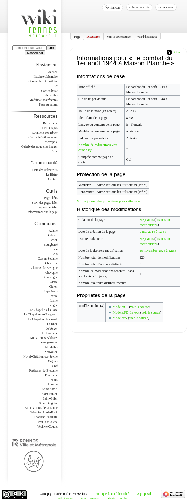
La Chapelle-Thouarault (43, 319)
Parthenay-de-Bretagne (43, 370)
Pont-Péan (51, 375)
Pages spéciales (48, 207)
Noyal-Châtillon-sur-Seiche (40, 356)
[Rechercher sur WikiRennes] (29, 47)
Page (77, 36)
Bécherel (52, 235)
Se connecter (166, 7)
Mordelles (51, 347)
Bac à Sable (50, 123)
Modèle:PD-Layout (126, 312)
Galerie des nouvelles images (39, 146)
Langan (52, 305)
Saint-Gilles (50, 398)
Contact (53, 179)
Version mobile (117, 498)
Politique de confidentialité (112, 493)
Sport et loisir (49, 90)
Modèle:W (120, 318)
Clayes (53, 286)
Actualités (51, 95)
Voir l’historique (147, 36)
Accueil (53, 72)
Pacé (55, 365)
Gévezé (52, 296)
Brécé (54, 249)
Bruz (54, 254)
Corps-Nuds (50, 291)
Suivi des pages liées (45, 202)
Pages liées (51, 197)
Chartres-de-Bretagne (44, 267)
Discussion (93, 36)
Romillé (53, 384)
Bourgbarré (51, 244)
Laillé (54, 300)
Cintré (54, 281)
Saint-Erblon (50, 393)
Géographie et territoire (42, 81)
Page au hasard (48, 104)
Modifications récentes (43, 99)
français (115, 7)
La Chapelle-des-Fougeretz (40, 314)
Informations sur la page (42, 211)
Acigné (53, 230)
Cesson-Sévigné (48, 258)
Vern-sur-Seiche (48, 421)
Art (55, 86)
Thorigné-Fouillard (46, 417)
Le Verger (52, 328)
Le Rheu (52, 324)
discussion (163, 220)
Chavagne (51, 272)
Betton (53, 239)
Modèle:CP (120, 307)
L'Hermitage (49, 333)
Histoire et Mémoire (45, 76)
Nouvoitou (51, 351)
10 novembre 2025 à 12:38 (158, 251)
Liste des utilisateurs (45, 169)
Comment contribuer (45, 132)
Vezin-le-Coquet (47, 426)
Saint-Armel (50, 389)
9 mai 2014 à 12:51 (153, 232)
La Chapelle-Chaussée (44, 309)
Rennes (53, 379)
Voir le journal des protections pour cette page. (109, 201)
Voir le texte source (119, 36)
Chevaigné (51, 277)
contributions (149, 225)
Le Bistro (52, 174)
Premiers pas (50, 127)
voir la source (139, 307)
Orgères (53, 361)
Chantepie (51, 263)
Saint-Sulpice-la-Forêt (44, 412)
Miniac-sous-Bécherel (44, 337)
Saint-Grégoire (48, 403)
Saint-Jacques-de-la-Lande (41, 407)
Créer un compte (139, 7)
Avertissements (90, 498)
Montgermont (49, 342)
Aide (176, 52)
